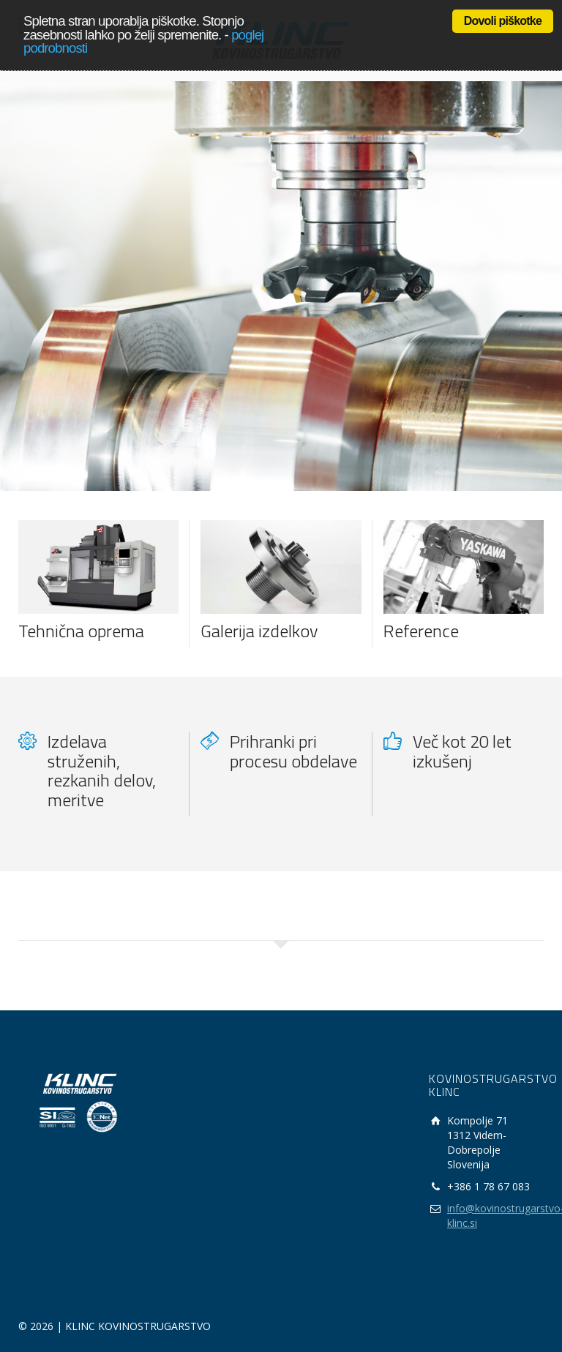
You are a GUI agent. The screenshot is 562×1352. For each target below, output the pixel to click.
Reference (421, 630)
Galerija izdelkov (259, 630)
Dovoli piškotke (503, 21)
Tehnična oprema (81, 630)
